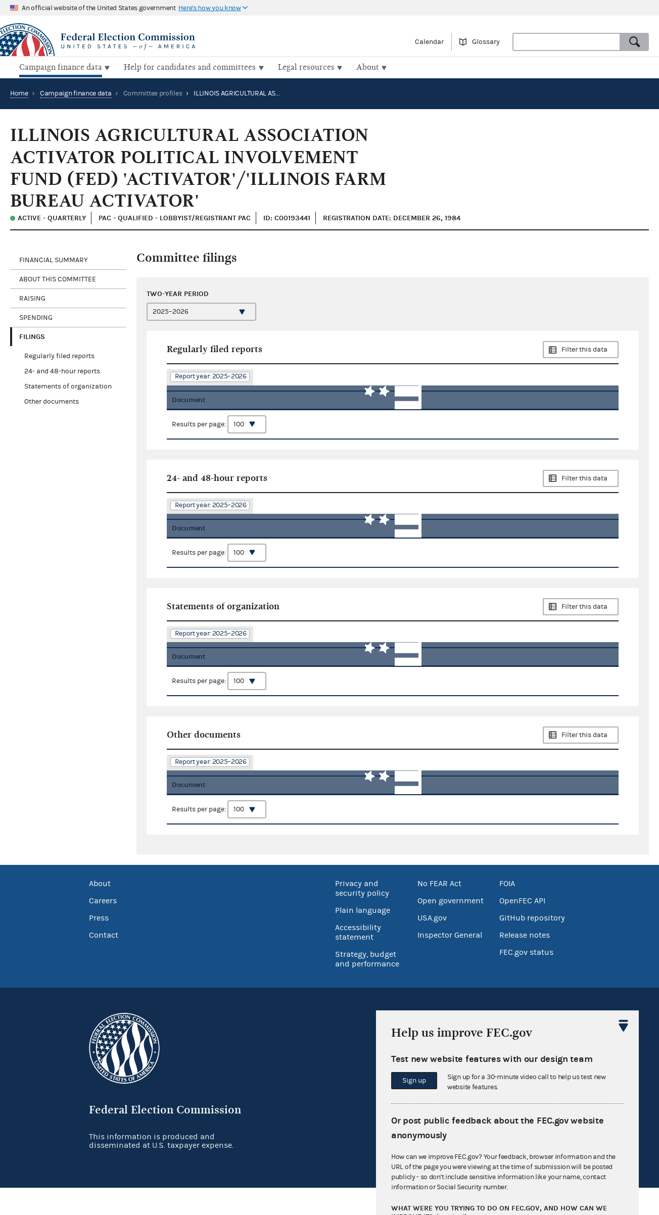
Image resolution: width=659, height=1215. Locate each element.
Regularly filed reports (59, 355)
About (100, 910)
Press (99, 944)
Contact (103, 961)
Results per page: (219, 430)
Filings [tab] (32, 335)
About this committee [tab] (57, 278)
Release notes (524, 961)
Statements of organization (68, 385)
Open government (450, 927)
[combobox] (566, 42)
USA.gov (432, 944)
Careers (103, 927)
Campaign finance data (76, 92)
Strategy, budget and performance (367, 986)
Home (19, 92)
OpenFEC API (522, 927)
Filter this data (584, 349)
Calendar (429, 42)
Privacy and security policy (362, 915)
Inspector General (449, 961)
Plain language (362, 937)
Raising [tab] (32, 298)
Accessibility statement (358, 959)
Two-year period (178, 292)
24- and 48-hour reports (62, 370)
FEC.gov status (526, 979)
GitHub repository (532, 944)
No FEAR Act (439, 910)
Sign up (414, 1081)
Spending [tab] (36, 317)
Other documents (51, 401)
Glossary (486, 42)
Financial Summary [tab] (53, 259)
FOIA (507, 910)
